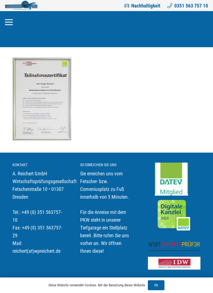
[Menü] (9, 22)
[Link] (21, 5)
